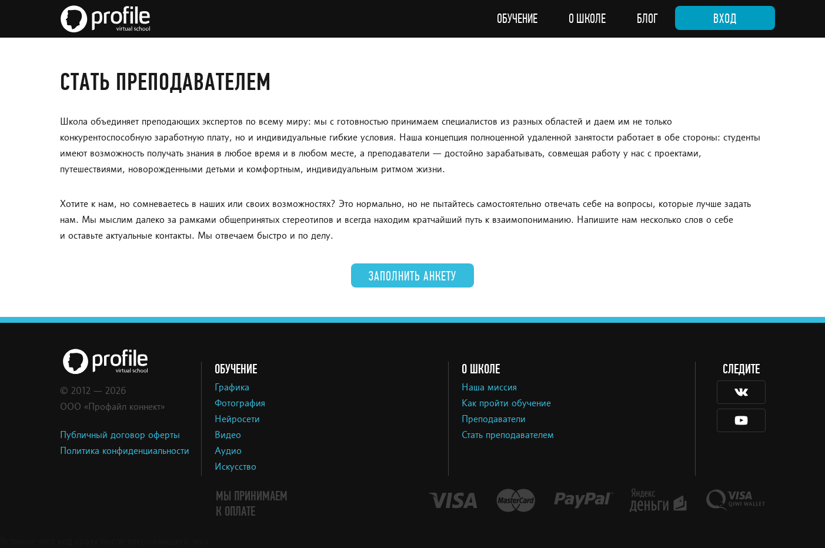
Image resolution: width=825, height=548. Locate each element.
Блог (647, 18)
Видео (228, 435)
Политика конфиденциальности (124, 451)
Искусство (235, 467)
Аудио (228, 451)
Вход (725, 18)
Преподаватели (494, 420)
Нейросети (237, 420)
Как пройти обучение (506, 404)
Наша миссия (489, 388)
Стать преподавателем (508, 435)
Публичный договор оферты (120, 435)
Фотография (240, 404)
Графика (232, 388)
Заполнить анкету (412, 276)
